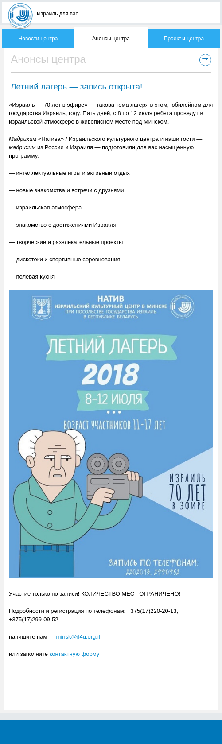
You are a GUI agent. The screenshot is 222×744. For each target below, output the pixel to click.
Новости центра (38, 38)
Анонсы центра (111, 38)
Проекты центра (184, 38)
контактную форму (75, 654)
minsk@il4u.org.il (78, 636)
